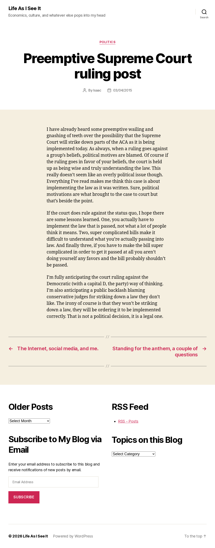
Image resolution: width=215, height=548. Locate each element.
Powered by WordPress (73, 536)
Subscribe (23, 497)
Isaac (97, 90)
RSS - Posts (128, 421)
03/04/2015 (122, 90)
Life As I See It (24, 8)
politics (107, 42)
